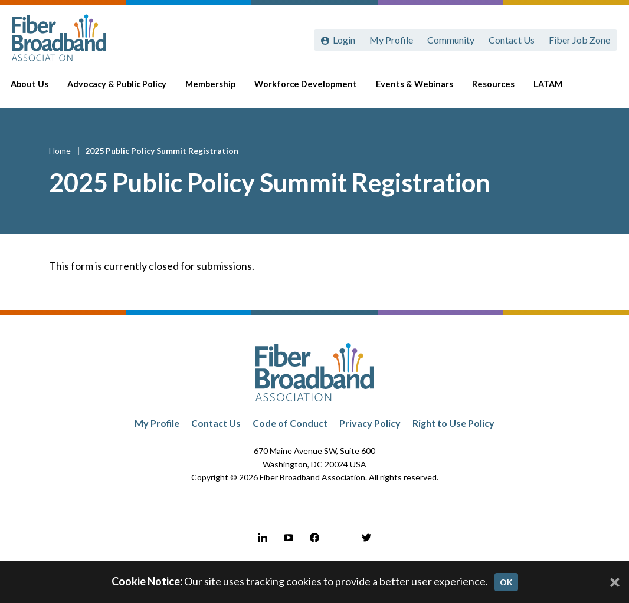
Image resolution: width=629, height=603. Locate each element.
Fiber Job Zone (579, 39)
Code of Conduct (290, 423)
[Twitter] (366, 537)
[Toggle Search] (603, 89)
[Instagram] (340, 537)
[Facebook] (314, 537)
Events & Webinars (424, 89)
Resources (502, 89)
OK (506, 582)
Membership (220, 89)
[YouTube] (288, 537)
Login (344, 39)
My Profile (391, 39)
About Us (39, 89)
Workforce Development (315, 89)
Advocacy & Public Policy (126, 89)
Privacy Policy (370, 423)
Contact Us (512, 39)
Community (450, 39)
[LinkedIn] (262, 537)
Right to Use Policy (453, 423)
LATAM (557, 89)
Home (61, 151)
